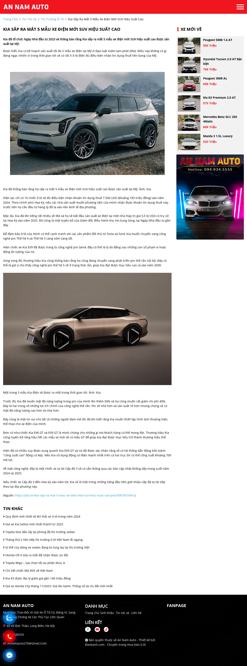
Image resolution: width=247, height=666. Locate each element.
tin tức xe (29, 19)
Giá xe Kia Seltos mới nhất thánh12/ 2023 (33, 524)
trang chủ (10, 19)
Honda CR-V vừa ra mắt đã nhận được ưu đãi (35, 555)
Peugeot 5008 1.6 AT (217, 40)
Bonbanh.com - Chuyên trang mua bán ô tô (115, 645)
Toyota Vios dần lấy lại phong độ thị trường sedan (39, 532)
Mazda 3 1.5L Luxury (218, 136)
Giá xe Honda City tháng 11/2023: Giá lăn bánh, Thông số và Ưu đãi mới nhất (58, 586)
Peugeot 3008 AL (215, 78)
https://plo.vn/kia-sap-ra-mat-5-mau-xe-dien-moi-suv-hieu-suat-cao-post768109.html (74, 495)
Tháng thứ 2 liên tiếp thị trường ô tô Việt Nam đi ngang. (43, 540)
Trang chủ (92, 613)
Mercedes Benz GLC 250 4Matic (220, 119)
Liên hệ (136, 613)
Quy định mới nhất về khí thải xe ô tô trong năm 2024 (41, 516)
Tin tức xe (122, 613)
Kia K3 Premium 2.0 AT (219, 98)
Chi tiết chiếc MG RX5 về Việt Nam (28, 571)
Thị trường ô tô (52, 19)
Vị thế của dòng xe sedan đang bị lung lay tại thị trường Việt (46, 547)
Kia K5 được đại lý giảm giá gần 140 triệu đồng (37, 578)
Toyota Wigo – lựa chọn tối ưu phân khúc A (34, 563)
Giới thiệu (107, 613)
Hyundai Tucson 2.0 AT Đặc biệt (222, 61)
